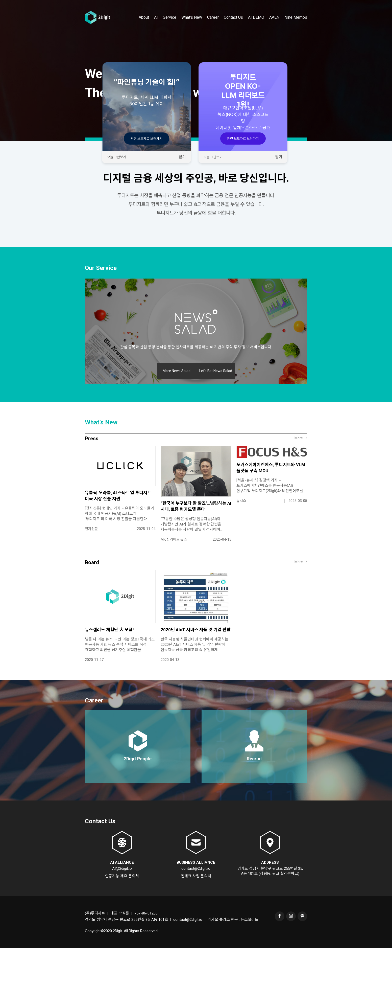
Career (213, 26)
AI (156, 26)
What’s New (191, 26)
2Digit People (138, 794)
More (301, 474)
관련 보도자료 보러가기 (146, 138)
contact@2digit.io (195, 904)
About (144, 26)
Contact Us (233, 26)
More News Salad (176, 407)
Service (169, 26)
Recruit (254, 794)
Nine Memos (295, 26)
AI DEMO (256, 26)
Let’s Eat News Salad (215, 407)
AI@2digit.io (122, 904)
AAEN (274, 26)
